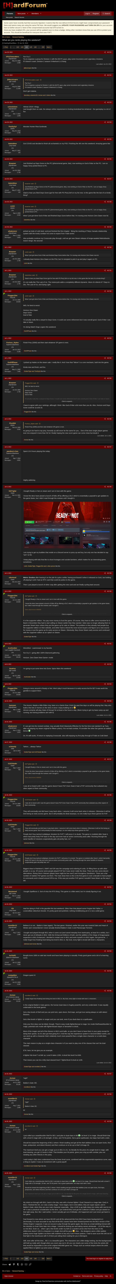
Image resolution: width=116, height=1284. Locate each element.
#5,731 (109, 270)
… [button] (14, 47)
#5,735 (109, 378)
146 (35, 47)
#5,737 (109, 447)
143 (22, 47)
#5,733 (109, 338)
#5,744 (109, 701)
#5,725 (109, 139)
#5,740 (109, 591)
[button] (27, 13)
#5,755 (109, 971)
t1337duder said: (30, 800)
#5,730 (109, 247)
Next (48, 47)
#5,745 (109, 722)
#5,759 (109, 1121)
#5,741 (109, 644)
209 (43, 47)
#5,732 (109, 291)
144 (26, 47)
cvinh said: (28, 252)
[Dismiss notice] (111, 23)
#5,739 (109, 573)
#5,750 (109, 850)
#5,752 (109, 904)
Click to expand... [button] (67, 401)
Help (106, 1276)
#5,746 (109, 742)
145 (31, 47)
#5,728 (109, 202)
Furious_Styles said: (31, 424)
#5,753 (109, 921)
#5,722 (109, 75)
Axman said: (29, 1099)
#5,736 (109, 419)
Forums (10, 13)
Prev (6, 47)
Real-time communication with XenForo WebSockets (64, 1281)
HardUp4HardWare (10, 43)
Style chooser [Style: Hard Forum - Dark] (8, 1276)
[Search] (106, 13)
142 (18, 47)
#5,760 (109, 1173)
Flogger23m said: (30, 383)
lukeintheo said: (30, 275)
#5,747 (109, 759)
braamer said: (29, 183)
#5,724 (109, 122)
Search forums (19, 17)
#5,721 (109, 52)
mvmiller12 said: (30, 995)
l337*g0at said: (30, 596)
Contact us (76, 1276)
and (32, 371)
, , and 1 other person (39, 566)
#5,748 (109, 795)
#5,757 (109, 1074)
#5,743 (109, 684)
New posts (21, 13)
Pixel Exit (45, 1281)
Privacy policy (98, 1276)
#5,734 (109, 358)
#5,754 (109, 951)
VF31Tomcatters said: (32, 80)
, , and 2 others (37, 95)
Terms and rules (87, 1276)
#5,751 (109, 887)
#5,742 (109, 664)
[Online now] (3, 293)
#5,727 (109, 179)
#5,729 (109, 227)
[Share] (105, 52)
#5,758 (109, 1094)
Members (35, 13)
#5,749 (109, 820)
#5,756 (109, 991)
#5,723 (109, 102)
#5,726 (109, 159)
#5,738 (109, 487)
